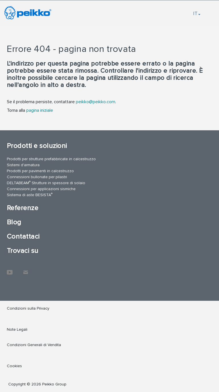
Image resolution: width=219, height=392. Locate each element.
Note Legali (17, 329)
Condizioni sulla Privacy (28, 308)
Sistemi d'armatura (23, 165)
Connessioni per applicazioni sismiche (41, 188)
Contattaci (23, 236)
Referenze (22, 208)
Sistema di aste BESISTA (29, 194)
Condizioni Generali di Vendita (34, 344)
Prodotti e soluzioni (37, 146)
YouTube (10, 269)
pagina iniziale (39, 110)
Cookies (14, 365)
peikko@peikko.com (95, 102)
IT (196, 13)
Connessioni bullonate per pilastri (37, 176)
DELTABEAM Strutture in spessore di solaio (46, 182)
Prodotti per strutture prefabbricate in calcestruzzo (51, 159)
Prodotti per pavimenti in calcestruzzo (40, 170)
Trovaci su (22, 251)
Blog (14, 222)
